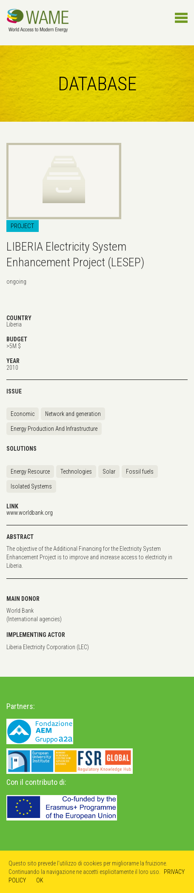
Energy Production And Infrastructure (54, 428)
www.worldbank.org (29, 512)
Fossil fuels (140, 471)
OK (39, 880)
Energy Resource (30, 471)
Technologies (76, 471)
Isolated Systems (31, 486)
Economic (22, 413)
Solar (109, 471)
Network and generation (73, 413)
